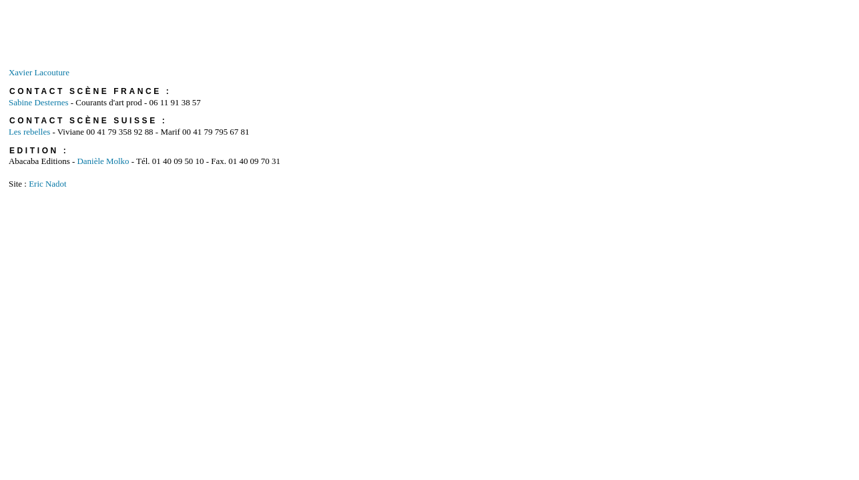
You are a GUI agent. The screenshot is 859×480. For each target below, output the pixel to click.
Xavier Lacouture (39, 72)
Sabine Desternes (39, 102)
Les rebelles (30, 132)
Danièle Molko (103, 161)
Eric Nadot (47, 184)
